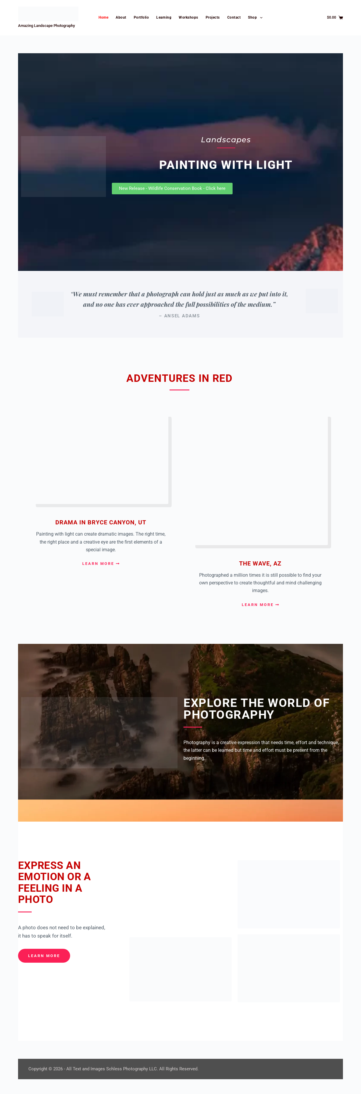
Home (103, 17)
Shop (256, 17)
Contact (234, 17)
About (121, 17)
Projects (213, 17)
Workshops (188, 17)
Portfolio (141, 17)
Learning (163, 17)
